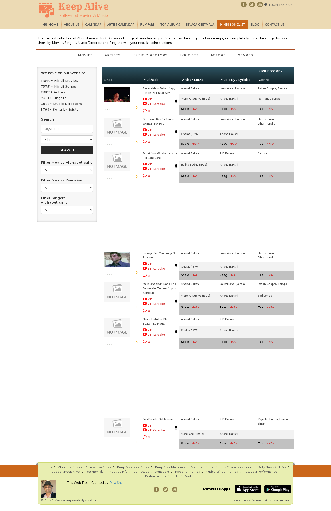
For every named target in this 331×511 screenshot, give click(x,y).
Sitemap (257, 500)
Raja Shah (117, 483)
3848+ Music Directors (61, 104)
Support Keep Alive (66, 471)
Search (47, 119)
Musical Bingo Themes (221, 471)
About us (71, 24)
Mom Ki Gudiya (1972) (195, 98)
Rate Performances (152, 476)
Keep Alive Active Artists (94, 467)
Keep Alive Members (170, 467)
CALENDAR (93, 24)
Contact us (274, 24)
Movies (84, 55)
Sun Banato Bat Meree (158, 419)
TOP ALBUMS (170, 24)
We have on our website (63, 73)
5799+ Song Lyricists (60, 110)
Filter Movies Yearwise (61, 180)
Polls (174, 476)
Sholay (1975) (189, 330)
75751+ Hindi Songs (58, 86)
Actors (218, 55)
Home (53, 24)
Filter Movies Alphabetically (66, 162)
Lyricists (189, 55)
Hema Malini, (266, 119)
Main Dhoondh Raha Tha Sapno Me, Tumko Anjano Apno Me (160, 288)
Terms (246, 500)
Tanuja (282, 88)
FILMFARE (147, 24)
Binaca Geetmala (200, 24)
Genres (246, 55)
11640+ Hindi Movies (59, 81)
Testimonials (94, 471)
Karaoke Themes (187, 471)
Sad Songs (265, 295)
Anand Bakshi (190, 88)
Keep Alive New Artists (133, 467)
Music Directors (149, 55)
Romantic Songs (269, 98)
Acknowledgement (277, 500)
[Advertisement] (158, 216)
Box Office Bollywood (236, 467)
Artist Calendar (120, 24)
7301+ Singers (53, 98)
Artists (112, 55)
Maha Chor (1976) (192, 433)
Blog (255, 24)
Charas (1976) (190, 134)
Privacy (235, 500)
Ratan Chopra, (267, 88)
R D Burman (228, 153)
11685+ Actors (53, 92)
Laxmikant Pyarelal (232, 88)
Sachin (262, 153)
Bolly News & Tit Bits (272, 467)
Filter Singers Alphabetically (54, 200)
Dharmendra (266, 123)
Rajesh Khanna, (268, 419)
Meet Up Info (118, 471)
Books (188, 476)
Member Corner (203, 467)
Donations (162, 471)
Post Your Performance (260, 471)
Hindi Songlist (232, 24)
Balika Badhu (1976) (194, 164)
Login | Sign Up (280, 5)
